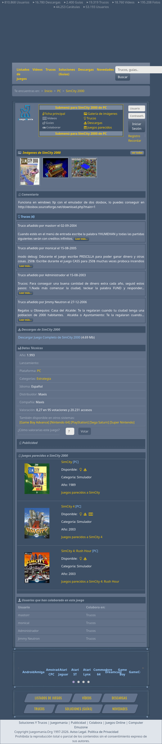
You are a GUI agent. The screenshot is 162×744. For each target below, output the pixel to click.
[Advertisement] (81, 36)
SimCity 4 (67, 506)
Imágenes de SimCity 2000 (42, 153)
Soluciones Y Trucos (33, 723)
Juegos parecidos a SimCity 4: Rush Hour (90, 581)
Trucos (51, 69)
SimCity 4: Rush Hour (76, 551)
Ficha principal (54, 114)
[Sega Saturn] (99, 422)
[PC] (76, 462)
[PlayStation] (80, 422)
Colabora (95, 723)
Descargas (86, 69)
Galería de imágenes (102, 114)
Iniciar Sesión (136, 126)
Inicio (48, 91)
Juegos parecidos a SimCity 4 (81, 537)
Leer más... (81, 238)
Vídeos (37, 69)
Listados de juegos (23, 74)
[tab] (73, 682)
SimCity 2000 (75, 91)
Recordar (134, 140)
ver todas (137, 152)
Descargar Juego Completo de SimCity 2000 (49, 337)
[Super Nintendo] (122, 422)
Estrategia (44, 378)
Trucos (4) (28, 217)
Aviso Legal (78, 732)
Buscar (123, 77)
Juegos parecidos (99, 127)
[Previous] (18, 666)
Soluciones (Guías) (67, 71)
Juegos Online (115, 723)
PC (59, 91)
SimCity (66, 462)
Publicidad (78, 723)
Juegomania (59, 723)
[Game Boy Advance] (34, 422)
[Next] (143, 666)
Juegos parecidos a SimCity (80, 492)
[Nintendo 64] (60, 422)
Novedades (105, 69)
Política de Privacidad (103, 732)
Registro (134, 136)
